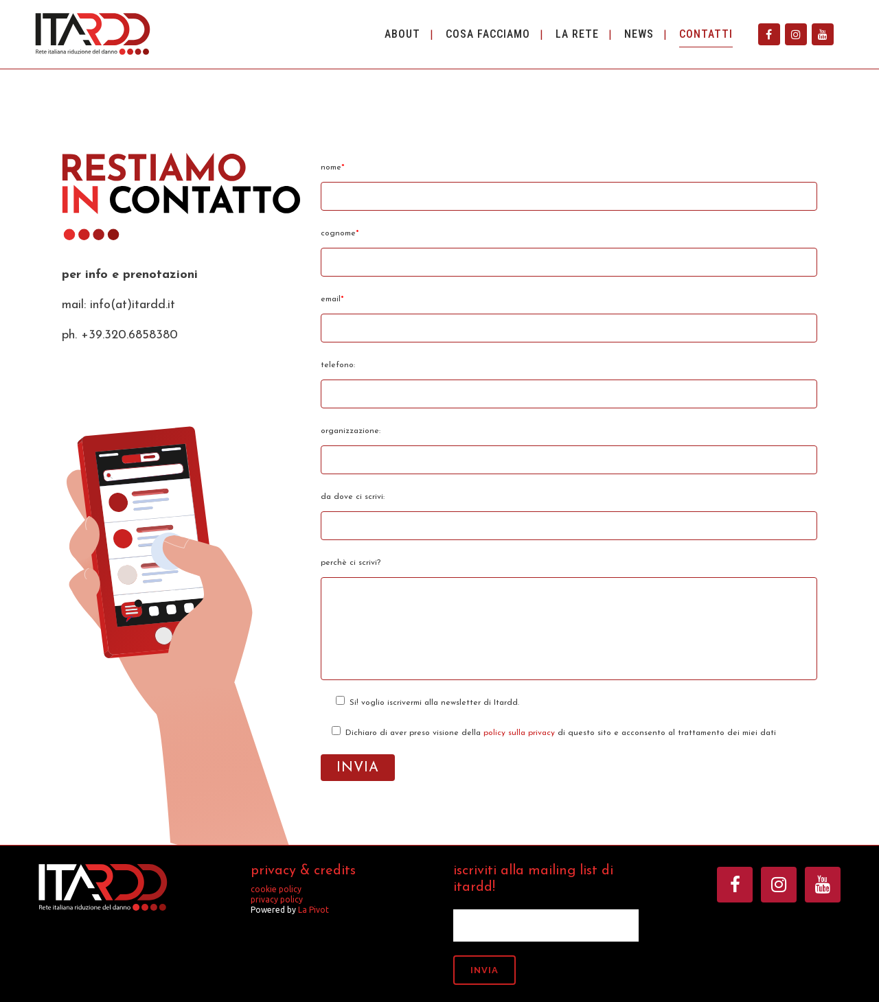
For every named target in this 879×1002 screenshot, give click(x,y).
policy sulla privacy (519, 733)
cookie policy (276, 889)
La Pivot (313, 909)
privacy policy (277, 899)
